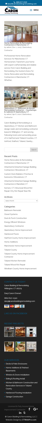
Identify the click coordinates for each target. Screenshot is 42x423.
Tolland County (10, 250)
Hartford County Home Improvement (20, 238)
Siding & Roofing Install (15, 379)
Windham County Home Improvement (20, 269)
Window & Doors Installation (17, 375)
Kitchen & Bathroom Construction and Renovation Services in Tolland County (21, 386)
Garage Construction (14, 397)
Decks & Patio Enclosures (16, 364)
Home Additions (11, 242)
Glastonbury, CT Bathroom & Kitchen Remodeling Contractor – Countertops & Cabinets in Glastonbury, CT (20, 110)
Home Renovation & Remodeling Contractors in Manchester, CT (18, 44)
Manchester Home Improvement (18, 246)
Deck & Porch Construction (15, 218)
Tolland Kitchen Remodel (15, 261)
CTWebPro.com (29, 420)
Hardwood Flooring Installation (18, 393)
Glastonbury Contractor (14, 226)
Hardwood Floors (11, 234)
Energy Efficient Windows (14, 222)
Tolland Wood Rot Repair (14, 265)
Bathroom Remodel (12, 210)
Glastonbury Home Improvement (18, 230)
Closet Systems (11, 214)
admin (9, 47)
